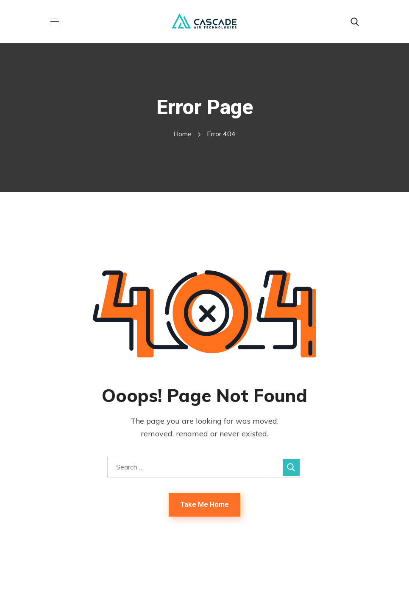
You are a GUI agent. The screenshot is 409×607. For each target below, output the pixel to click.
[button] (355, 22)
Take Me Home (205, 504)
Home (182, 133)
